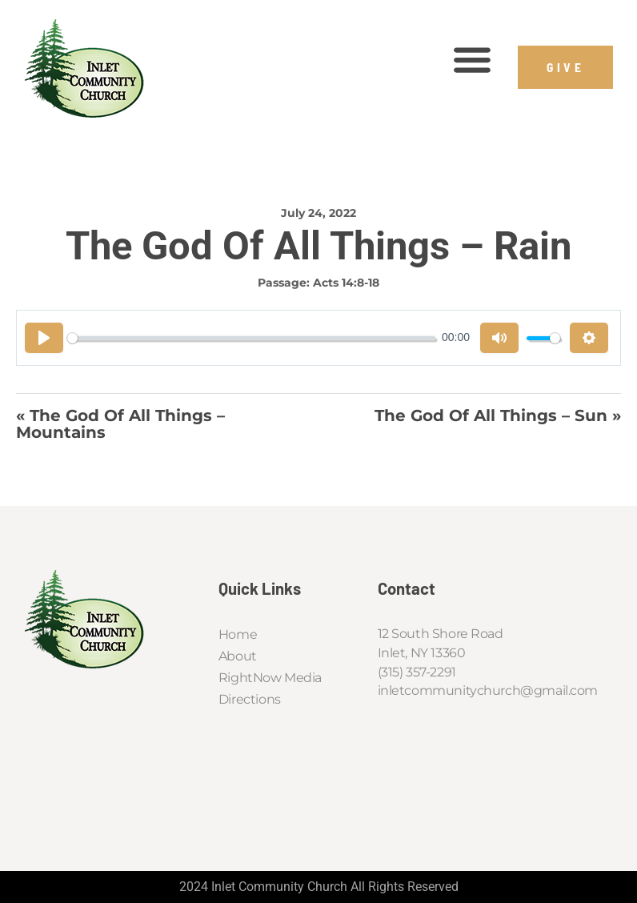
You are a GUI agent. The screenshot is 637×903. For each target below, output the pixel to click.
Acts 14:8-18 (346, 282)
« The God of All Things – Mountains (120, 423)
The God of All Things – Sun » (498, 416)
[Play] (44, 338)
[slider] (251, 338)
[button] (473, 60)
